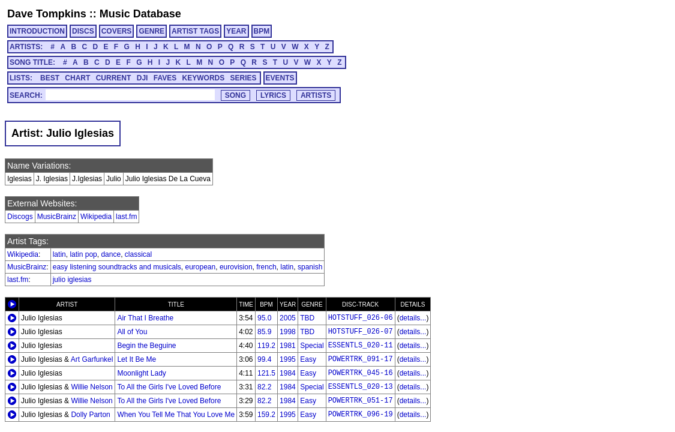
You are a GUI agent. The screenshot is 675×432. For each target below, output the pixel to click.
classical (138, 254)
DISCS (83, 31)
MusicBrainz (56, 216)
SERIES (243, 78)
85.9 (264, 332)
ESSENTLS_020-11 (360, 345)
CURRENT (113, 78)
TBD (307, 318)
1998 (288, 332)
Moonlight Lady (141, 373)
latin (59, 254)
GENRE (151, 31)
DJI (142, 78)
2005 (288, 318)
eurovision (236, 267)
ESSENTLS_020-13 (360, 387)
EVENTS (280, 78)
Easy (308, 359)
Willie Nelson (91, 387)
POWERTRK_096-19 (360, 414)
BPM (262, 31)
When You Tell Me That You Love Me (176, 414)
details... (413, 318)
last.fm (126, 216)
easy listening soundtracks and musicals (117, 267)
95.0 (264, 318)
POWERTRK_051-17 (360, 401)
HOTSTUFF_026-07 (360, 332)
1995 (288, 359)
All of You (132, 332)
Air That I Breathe (145, 318)
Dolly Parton (90, 414)
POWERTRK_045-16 (360, 373)
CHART (77, 78)
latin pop (83, 254)
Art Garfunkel (92, 359)
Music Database (140, 14)
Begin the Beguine (146, 345)
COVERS (116, 31)
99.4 (264, 359)
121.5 (266, 373)
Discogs (20, 216)
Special (311, 345)
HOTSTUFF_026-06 (360, 318)
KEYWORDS (203, 78)
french (266, 267)
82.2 (264, 387)
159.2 (266, 414)
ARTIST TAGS (195, 31)
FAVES (165, 78)
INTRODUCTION (37, 31)
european (200, 267)
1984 (288, 373)
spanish (310, 267)
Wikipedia (96, 216)
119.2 (266, 345)
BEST (49, 78)
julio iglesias (72, 279)
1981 (288, 345)
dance (111, 254)
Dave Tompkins (46, 14)
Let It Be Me (136, 359)
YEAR (236, 31)
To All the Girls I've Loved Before (169, 387)
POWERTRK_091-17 (360, 359)
